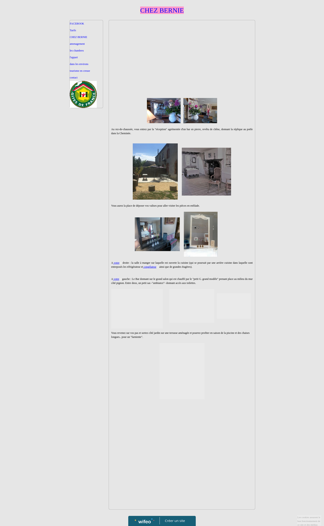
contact (74, 77)
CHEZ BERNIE (78, 37)
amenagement (77, 43)
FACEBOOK (77, 23)
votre (117, 262)
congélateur (151, 266)
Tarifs (73, 30)
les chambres (77, 50)
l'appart (74, 57)
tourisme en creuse (80, 70)
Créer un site (175, 520)
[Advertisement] (86, 200)
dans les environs (79, 64)
